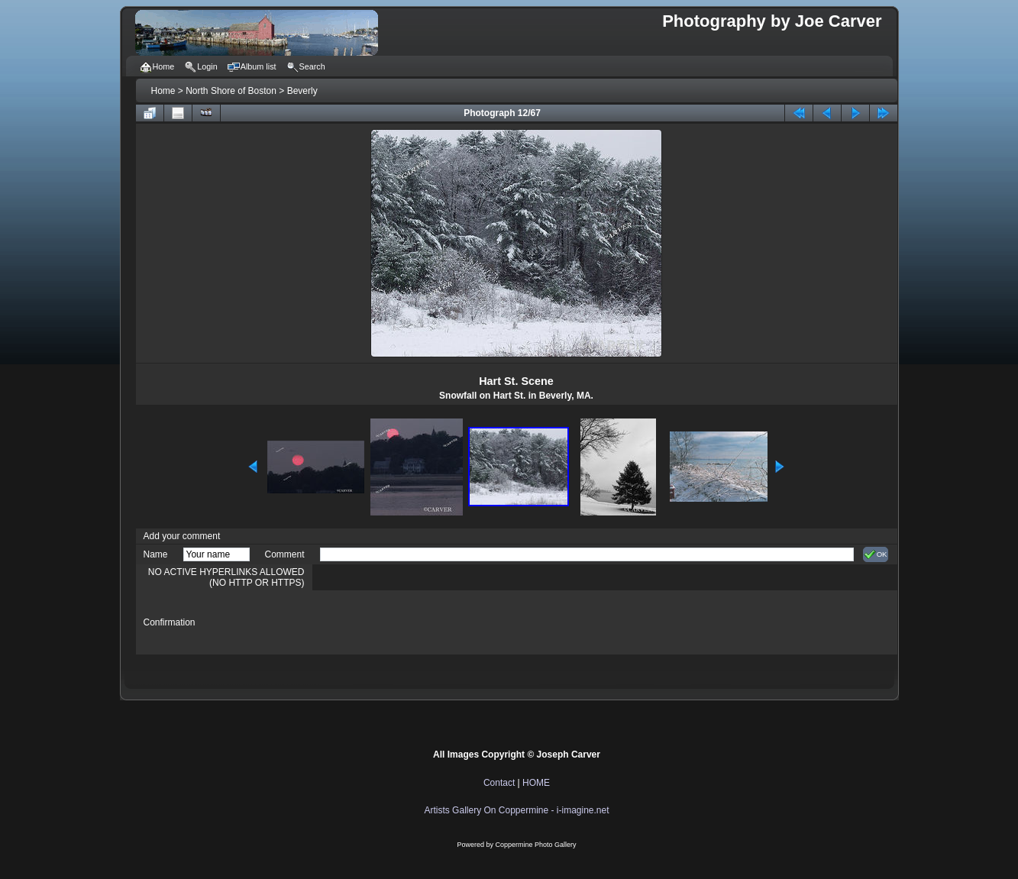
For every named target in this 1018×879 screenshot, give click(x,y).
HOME (536, 782)
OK (875, 554)
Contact (499, 782)
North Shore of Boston (231, 91)
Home (163, 91)
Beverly (302, 91)
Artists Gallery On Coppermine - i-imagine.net (516, 810)
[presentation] (436, 622)
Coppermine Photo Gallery (535, 844)
